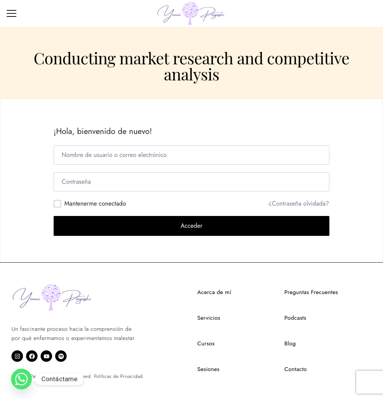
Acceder (192, 225)
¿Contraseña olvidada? (298, 204)
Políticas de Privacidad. (119, 376)
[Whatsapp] (21, 379)
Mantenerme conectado (95, 203)
